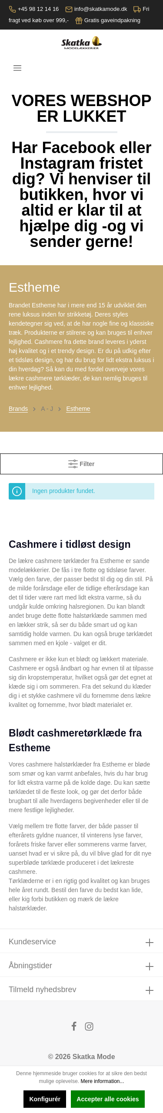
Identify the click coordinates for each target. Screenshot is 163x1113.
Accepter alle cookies (108, 1099)
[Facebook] (74, 1029)
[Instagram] (89, 1029)
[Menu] (17, 68)
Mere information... (102, 1081)
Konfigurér (44, 1099)
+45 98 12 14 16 (38, 9)
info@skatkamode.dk (100, 9)
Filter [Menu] (81, 462)
